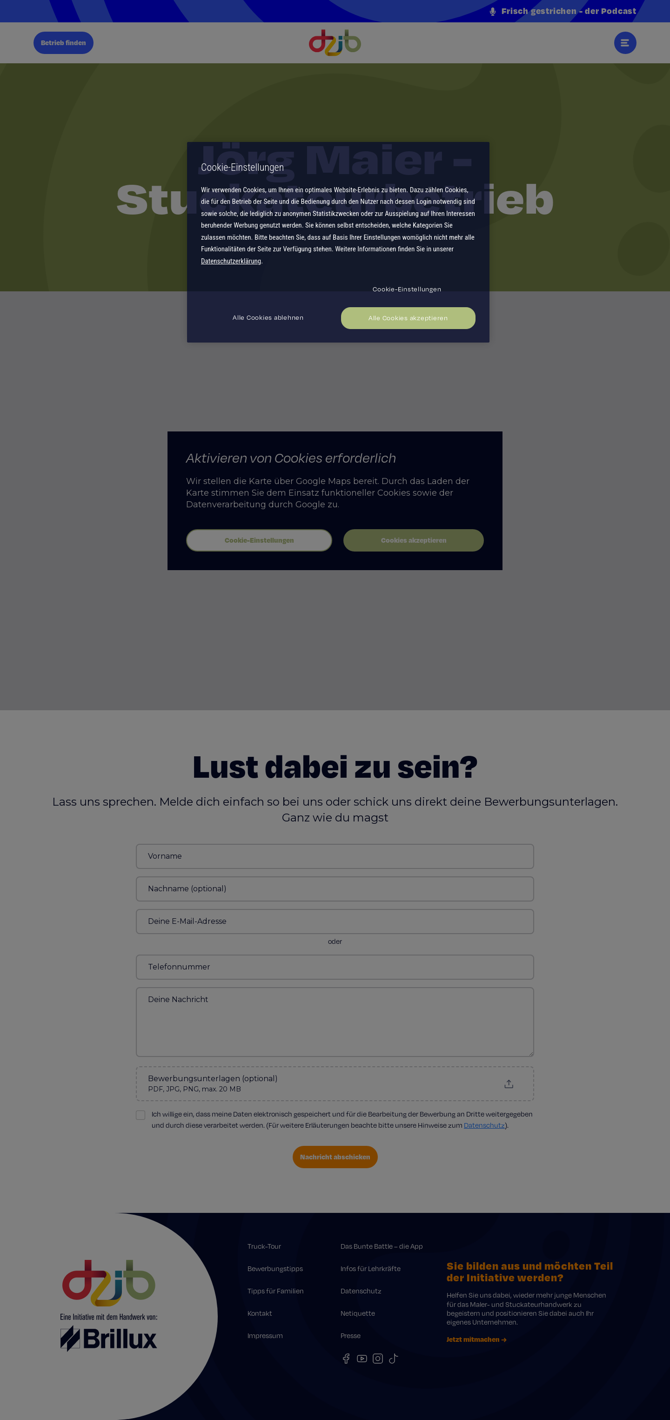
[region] (338, 242)
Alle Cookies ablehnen (268, 317)
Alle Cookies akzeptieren (408, 318)
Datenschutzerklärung (231, 261)
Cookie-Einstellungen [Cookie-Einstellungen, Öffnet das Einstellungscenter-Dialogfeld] (407, 289)
